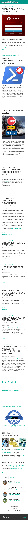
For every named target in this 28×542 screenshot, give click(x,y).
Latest (12, 477)
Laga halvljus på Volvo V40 (16, 468)
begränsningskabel (6, 453)
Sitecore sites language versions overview (13, 292)
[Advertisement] (14, 528)
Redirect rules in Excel (12, 111)
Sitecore (4, 6)
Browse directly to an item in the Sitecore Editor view (12, 170)
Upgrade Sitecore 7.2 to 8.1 (13, 268)
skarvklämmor (20, 449)
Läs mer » (4, 47)
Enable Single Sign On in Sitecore (13, 10)
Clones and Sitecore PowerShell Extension (9, 201)
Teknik (9, 165)
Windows (9, 234)
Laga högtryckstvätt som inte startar (15, 466)
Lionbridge (7, 181)
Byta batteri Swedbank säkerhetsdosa (17, 465)
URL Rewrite (10, 159)
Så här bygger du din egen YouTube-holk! (11, 406)
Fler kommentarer (6, 472)
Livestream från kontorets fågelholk (10, 390)
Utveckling (10, 6)
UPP (25, 517)
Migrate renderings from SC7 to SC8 (12, 60)
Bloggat (4, 55)
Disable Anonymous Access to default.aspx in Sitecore (13, 350)
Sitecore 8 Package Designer (13, 244)
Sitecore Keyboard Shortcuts (15, 327)
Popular (5, 477)
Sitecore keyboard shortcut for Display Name (13, 320)
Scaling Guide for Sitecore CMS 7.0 (13, 358)
